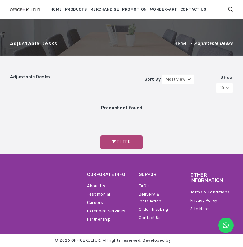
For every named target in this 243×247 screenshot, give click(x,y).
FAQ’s (144, 185)
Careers (95, 202)
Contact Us (150, 217)
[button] (230, 9)
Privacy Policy (204, 200)
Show (227, 78)
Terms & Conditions (210, 192)
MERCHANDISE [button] (104, 9)
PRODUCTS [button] (76, 9)
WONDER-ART (163, 9)
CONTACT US (193, 9)
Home (180, 43)
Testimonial (99, 194)
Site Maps (200, 208)
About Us (96, 185)
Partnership (99, 219)
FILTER (121, 142)
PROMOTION (134, 9)
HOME (56, 9)
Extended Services (106, 211)
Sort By (152, 79)
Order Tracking (154, 209)
